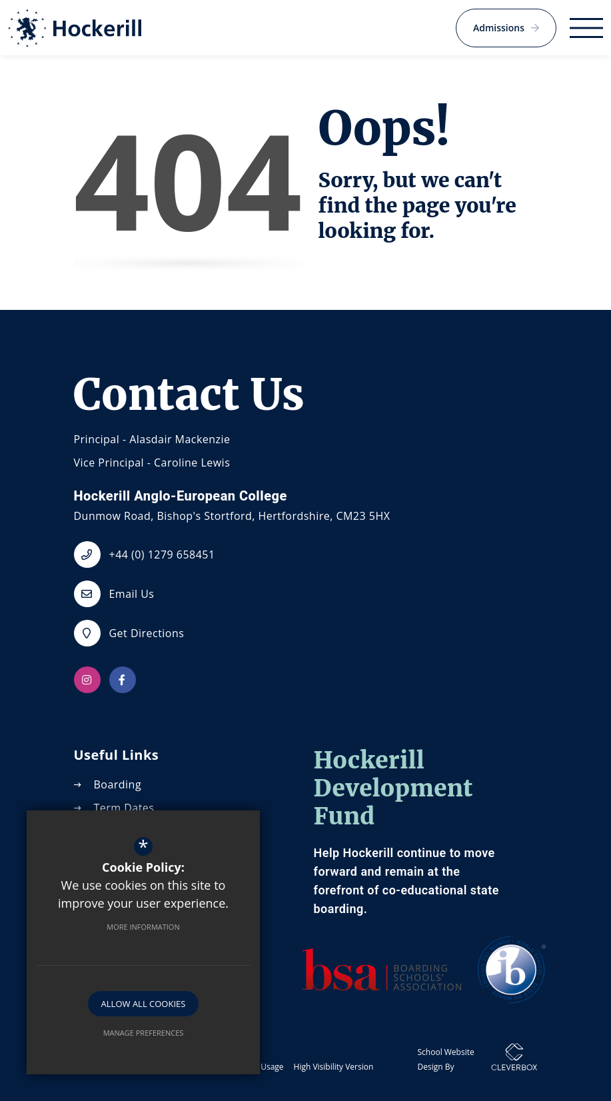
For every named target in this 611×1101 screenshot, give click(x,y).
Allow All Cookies (143, 1004)
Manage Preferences (143, 1033)
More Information (143, 927)
